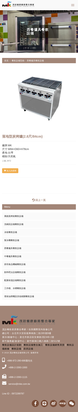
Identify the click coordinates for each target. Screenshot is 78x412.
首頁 (6, 60)
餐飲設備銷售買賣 (55, 345)
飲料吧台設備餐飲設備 (15, 272)
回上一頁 (39, 200)
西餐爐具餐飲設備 (12, 248)
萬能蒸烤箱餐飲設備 (13, 216)
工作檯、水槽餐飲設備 (15, 288)
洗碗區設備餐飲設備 (13, 224)
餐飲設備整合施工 (33, 345)
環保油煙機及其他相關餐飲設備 (19, 296)
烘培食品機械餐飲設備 (15, 264)
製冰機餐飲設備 (11, 240)
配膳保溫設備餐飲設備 (15, 280)
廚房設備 (28, 349)
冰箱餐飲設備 (10, 232)
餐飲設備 (16, 349)
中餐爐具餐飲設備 (12, 256)
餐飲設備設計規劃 (11, 345)
